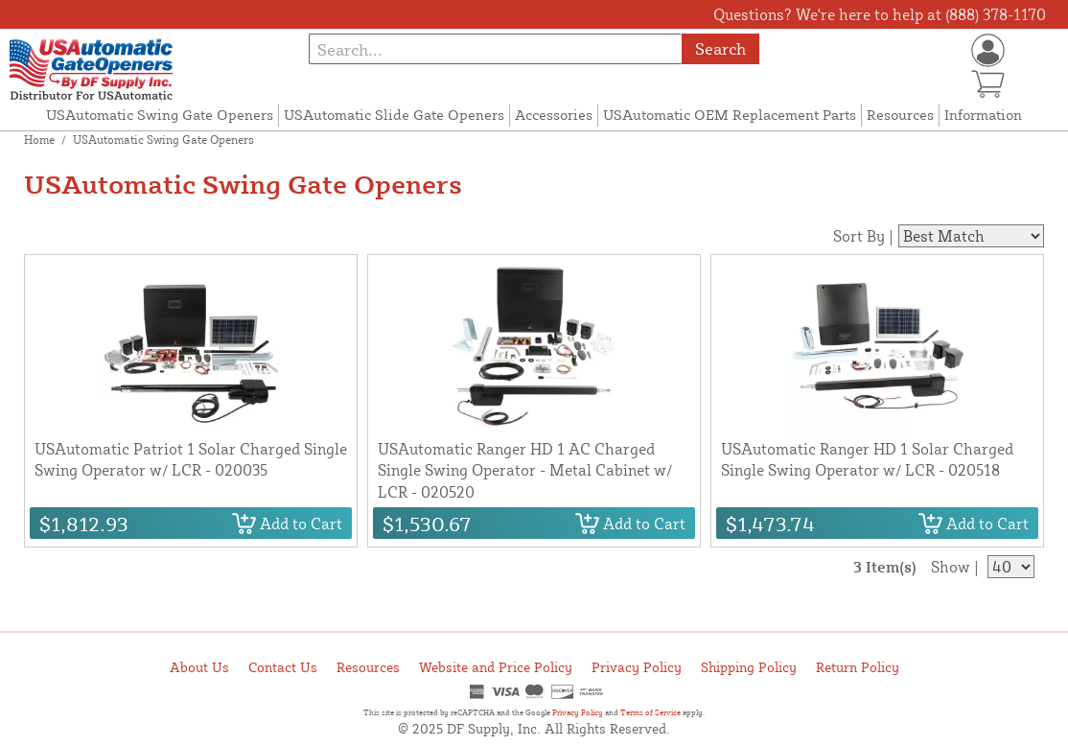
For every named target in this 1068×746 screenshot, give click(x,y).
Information (983, 114)
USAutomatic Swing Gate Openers (159, 114)
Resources (900, 114)
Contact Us (282, 667)
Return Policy (857, 667)
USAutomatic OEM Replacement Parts (729, 114)
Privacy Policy (637, 667)
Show (950, 566)
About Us (199, 667)
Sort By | (863, 235)
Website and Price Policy (495, 667)
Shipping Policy (749, 667)
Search (720, 48)
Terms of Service (650, 712)
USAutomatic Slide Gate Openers (394, 114)
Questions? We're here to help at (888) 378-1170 (879, 14)
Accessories (553, 114)
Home (39, 139)
